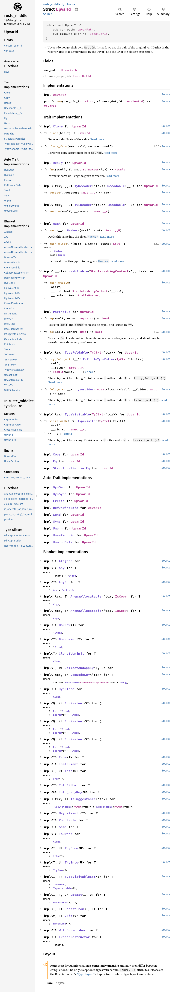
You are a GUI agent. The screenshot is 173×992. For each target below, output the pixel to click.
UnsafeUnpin (63, 535)
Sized (61, 254)
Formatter (91, 169)
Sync (57, 521)
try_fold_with (60, 359)
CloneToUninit (71, 653)
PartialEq (61, 312)
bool (105, 318)
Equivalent (74, 703)
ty (63, 4)
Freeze (59, 501)
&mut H (118, 243)
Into (68, 771)
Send (57, 515)
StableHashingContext (109, 271)
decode (54, 192)
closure (70, 4)
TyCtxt (96, 352)
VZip (68, 916)
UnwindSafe (62, 542)
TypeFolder (85, 389)
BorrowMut (67, 639)
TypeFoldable (76, 352)
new (59, 101)
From (63, 757)
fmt (52, 169)
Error (89, 371)
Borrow (64, 625)
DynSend (60, 487)
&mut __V (78, 429)
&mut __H (113, 230)
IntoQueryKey (70, 792)
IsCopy (121, 596)
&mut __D (88, 192)
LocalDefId (99, 33)
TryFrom (71, 848)
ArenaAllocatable (86, 596)
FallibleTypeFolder (99, 359)
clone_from (58, 146)
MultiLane (59, 923)
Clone (58, 126)
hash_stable (59, 282)
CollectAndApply (79, 668)
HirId (89, 101)
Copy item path (76, 9)
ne (51, 331)
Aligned (65, 561)
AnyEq (63, 582)
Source (47, 14)
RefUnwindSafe (65, 508)
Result (120, 169)
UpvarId (60, 95)
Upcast (76, 895)
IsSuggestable (83, 799)
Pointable (67, 820)
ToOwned (65, 834)
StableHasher (88, 295)
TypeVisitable (77, 414)
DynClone (66, 689)
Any (62, 568)
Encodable (116, 205)
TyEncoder (83, 205)
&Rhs (82, 331)
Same (63, 827)
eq (51, 318)
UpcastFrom (60, 902)
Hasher (72, 230)
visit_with (58, 421)
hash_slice (58, 243)
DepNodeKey (80, 675)
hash (52, 230)
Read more (97, 139)
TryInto (71, 862)
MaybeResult (69, 813)
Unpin (58, 528)
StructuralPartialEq (71, 468)
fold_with (57, 389)
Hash (57, 224)
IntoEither (68, 785)
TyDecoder (83, 186)
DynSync (60, 494)
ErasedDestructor (74, 937)
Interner (58, 884)
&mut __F (76, 367)
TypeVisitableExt (80, 877)
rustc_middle (51, 4)
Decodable (116, 186)
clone (53, 133)
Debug (58, 163)
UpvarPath (85, 29)
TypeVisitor (87, 421)
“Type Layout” (86, 974)
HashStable (78, 271)
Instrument (68, 764)
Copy (57, 454)
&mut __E (101, 211)
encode (54, 211)
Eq (55, 461)
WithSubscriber (72, 930)
